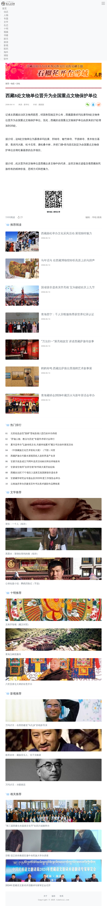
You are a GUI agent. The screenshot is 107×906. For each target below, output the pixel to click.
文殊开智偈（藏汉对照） (17, 624)
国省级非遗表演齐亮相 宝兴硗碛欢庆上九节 (68, 287)
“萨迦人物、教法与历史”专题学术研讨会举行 (32, 439)
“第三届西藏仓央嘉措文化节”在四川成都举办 (27, 825)
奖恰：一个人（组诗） (16, 524)
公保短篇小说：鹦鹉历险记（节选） (23, 583)
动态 (12, 84)
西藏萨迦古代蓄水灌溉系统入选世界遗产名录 (33, 455)
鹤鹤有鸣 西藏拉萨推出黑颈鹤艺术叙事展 (66, 368)
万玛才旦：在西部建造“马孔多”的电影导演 (26, 725)
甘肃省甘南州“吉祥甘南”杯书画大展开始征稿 (32, 467)
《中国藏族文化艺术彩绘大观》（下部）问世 (33, 450)
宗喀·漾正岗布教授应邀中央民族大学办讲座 (26, 855)
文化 (18, 84)
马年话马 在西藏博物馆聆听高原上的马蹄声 (68, 260)
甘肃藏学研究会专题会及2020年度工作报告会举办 (35, 478)
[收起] (103, 3)
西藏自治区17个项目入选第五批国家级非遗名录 (34, 472)
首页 (7, 84)
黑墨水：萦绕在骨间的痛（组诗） (22, 553)
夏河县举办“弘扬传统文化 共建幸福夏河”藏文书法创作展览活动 (42, 444)
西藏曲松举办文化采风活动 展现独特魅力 (66, 233)
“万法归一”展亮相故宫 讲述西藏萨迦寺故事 (67, 341)
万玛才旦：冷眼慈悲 (15, 784)
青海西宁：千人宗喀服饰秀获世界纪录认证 (67, 314)
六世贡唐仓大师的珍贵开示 (18, 684)
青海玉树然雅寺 (13, 654)
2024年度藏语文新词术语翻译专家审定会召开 (28, 885)
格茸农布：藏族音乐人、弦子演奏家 (23, 755)
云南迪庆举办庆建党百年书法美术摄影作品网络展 (35, 483)
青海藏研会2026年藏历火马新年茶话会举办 (68, 395)
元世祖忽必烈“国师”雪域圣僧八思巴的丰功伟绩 (34, 433)
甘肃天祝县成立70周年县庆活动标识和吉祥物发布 (35, 461)
